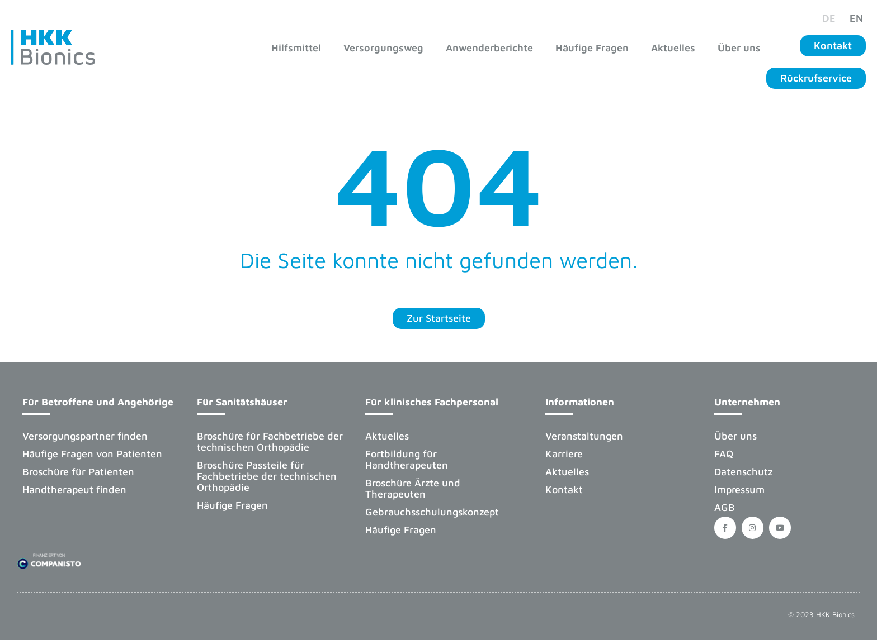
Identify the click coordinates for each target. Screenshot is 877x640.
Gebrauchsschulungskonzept (432, 512)
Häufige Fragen (592, 48)
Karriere (564, 454)
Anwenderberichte (489, 48)
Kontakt (564, 489)
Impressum (739, 489)
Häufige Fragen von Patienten (92, 454)
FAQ (723, 454)
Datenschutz (743, 471)
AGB (724, 507)
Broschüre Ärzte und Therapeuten (412, 488)
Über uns (739, 48)
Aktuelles (673, 48)
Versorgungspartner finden (85, 436)
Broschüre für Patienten (78, 471)
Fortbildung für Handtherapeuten (406, 459)
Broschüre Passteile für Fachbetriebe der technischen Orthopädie (267, 476)
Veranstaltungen (584, 436)
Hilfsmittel (296, 48)
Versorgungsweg (383, 48)
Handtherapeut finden (74, 489)
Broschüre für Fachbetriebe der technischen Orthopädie (270, 441)
